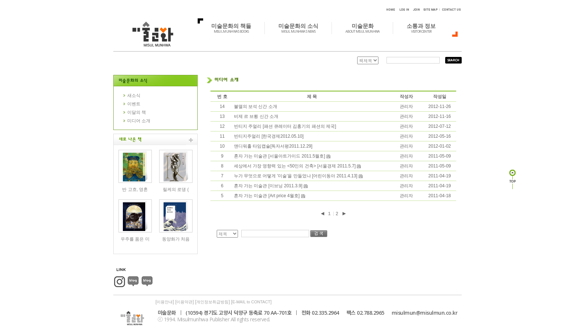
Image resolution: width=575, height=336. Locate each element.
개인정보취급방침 (212, 302)
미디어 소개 (138, 120)
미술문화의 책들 (235, 28)
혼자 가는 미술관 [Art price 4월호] (267, 195)
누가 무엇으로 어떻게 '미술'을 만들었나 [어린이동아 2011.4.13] (296, 175)
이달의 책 (136, 112)
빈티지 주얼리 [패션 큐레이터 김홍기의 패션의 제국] (285, 126)
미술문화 (366, 28)
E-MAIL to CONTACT (251, 302)
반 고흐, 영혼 (135, 189)
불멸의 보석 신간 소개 (255, 106)
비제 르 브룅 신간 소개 (256, 116)
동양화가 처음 (176, 239)
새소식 (133, 95)
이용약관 (184, 302)
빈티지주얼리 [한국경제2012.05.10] (269, 136)
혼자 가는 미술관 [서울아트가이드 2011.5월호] (280, 156)
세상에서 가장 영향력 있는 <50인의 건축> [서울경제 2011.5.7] (295, 166)
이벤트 (133, 103)
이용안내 (165, 302)
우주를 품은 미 (135, 239)
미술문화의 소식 (302, 28)
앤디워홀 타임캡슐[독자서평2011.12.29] (273, 146)
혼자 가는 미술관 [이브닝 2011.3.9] (269, 185)
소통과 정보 (425, 28)
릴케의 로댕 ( (176, 189)
